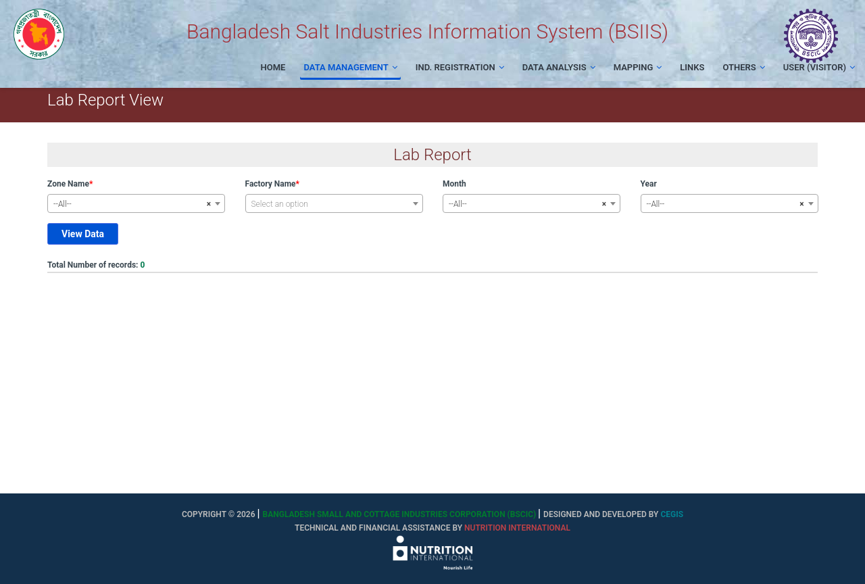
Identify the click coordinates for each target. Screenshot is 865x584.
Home (273, 67)
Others (743, 67)
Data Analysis (558, 67)
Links (692, 67)
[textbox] (334, 204)
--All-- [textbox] (132, 204)
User (819, 67)
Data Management (350, 67)
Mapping (638, 67)
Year (649, 184)
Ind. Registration (460, 67)
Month (454, 184)
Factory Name (270, 184)
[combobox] (136, 203)
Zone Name (68, 184)
